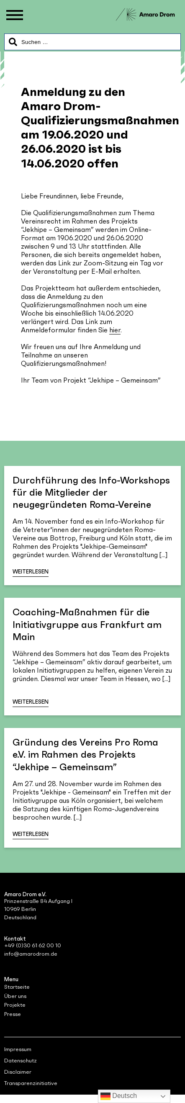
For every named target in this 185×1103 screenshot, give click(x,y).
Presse (12, 1014)
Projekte (15, 1004)
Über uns (15, 996)
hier (115, 330)
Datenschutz (20, 1060)
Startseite (17, 986)
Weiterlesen (31, 571)
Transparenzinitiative (30, 1083)
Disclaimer (17, 1071)
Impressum (17, 1049)
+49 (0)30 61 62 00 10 (32, 945)
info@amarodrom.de (30, 953)
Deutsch (118, 1096)
